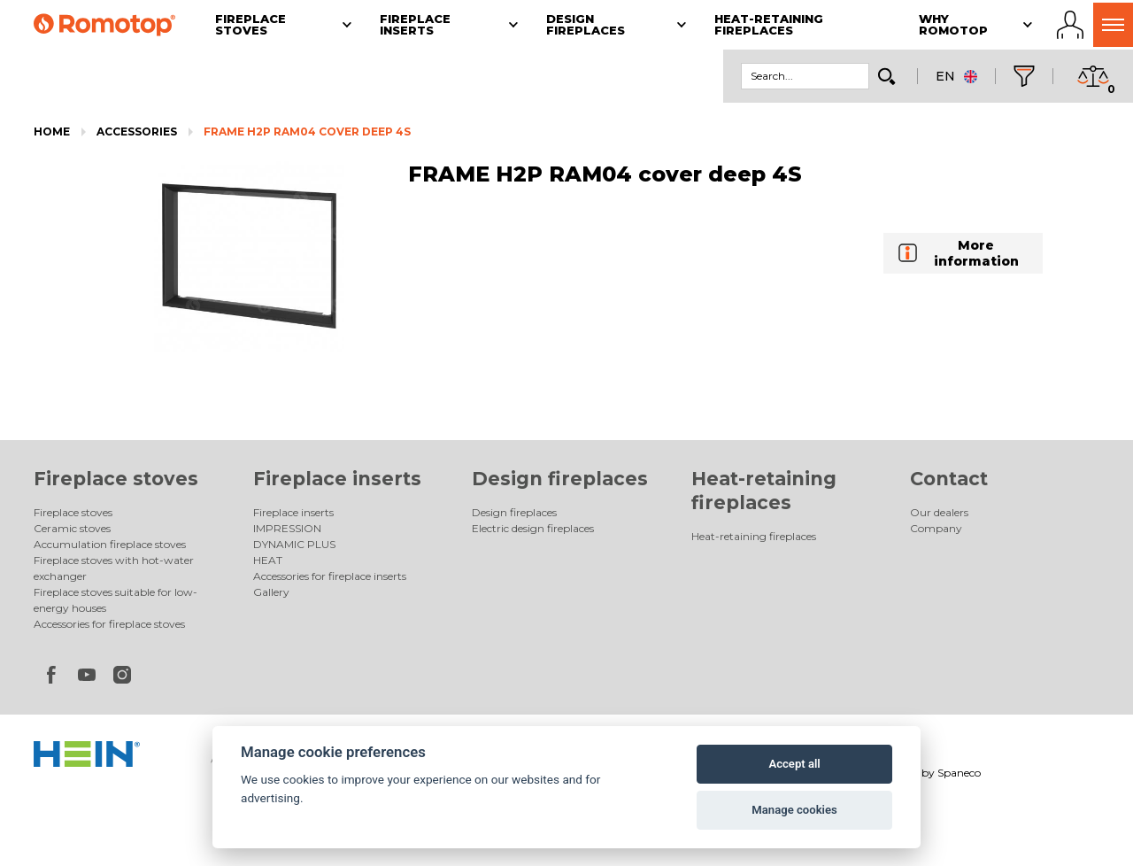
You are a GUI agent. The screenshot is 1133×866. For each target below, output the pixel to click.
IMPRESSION (287, 528)
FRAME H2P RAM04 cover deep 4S (307, 131)
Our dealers (939, 512)
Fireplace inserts (337, 479)
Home (52, 131)
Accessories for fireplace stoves (109, 623)
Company (936, 528)
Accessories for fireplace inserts (329, 576)
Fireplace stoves (116, 479)
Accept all (794, 763)
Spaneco (959, 772)
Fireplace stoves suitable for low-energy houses (115, 600)
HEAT (267, 560)
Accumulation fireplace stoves (110, 544)
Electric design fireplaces (533, 528)
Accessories (136, 131)
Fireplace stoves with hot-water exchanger (114, 568)
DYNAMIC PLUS (294, 544)
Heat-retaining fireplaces (753, 536)
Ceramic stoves (72, 528)
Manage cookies (793, 809)
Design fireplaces (560, 479)
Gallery (271, 592)
